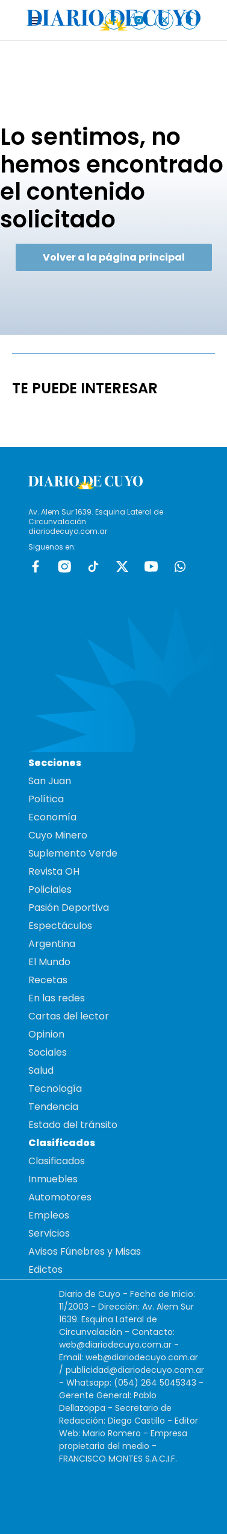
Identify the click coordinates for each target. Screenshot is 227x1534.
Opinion (46, 1034)
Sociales (47, 1052)
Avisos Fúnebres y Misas (84, 1251)
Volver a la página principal (114, 257)
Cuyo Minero (57, 835)
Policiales (50, 889)
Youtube (151, 566)
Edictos (45, 1269)
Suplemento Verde (72, 853)
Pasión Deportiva (68, 907)
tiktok (93, 566)
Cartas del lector (68, 1016)
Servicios (49, 1233)
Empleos (48, 1215)
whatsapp (180, 566)
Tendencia (53, 1107)
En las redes (56, 998)
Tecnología (55, 1088)
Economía (52, 817)
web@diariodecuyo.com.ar (115, 1345)
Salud (41, 1070)
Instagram (64, 566)
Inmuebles (53, 1179)
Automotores (60, 1197)
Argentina (51, 944)
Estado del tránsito (72, 1125)
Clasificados (56, 1161)
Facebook (35, 566)
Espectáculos (60, 926)
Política (46, 799)
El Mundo (49, 962)
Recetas (47, 980)
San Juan (49, 781)
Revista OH (53, 871)
